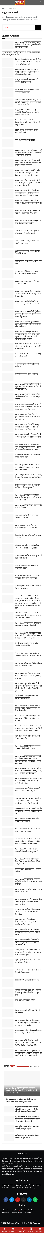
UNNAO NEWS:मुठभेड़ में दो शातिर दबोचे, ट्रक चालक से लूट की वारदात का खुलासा (27, 302)
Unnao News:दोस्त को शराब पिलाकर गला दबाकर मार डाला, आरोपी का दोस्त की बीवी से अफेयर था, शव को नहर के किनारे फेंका (28, 728)
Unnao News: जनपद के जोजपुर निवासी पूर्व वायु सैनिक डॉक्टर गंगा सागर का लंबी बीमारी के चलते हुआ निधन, (28, 387)
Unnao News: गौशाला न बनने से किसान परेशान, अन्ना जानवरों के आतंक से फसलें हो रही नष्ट (27, 932)
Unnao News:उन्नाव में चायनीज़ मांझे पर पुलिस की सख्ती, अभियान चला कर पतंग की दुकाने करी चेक (28, 417)
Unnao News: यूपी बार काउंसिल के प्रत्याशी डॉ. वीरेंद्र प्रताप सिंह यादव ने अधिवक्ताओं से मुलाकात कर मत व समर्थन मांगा (28, 1023)
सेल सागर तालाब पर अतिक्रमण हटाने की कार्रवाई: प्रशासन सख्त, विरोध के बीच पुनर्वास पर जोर (21, 53)
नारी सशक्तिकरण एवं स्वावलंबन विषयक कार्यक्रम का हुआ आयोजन (27, 91)
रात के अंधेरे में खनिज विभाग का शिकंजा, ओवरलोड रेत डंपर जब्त (27, 516)
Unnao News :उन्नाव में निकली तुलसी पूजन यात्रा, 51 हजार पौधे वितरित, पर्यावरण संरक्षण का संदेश (28, 718)
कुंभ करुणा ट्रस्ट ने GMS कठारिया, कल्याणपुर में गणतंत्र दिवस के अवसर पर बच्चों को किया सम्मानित (28, 477)
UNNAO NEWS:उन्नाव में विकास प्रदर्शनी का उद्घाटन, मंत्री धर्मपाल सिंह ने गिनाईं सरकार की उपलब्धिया (28, 294)
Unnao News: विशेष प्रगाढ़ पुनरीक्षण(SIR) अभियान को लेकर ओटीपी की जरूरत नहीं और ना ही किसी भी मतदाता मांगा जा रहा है (28, 1053)
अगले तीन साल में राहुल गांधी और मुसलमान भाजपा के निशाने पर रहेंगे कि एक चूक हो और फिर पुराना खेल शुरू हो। (28, 102)
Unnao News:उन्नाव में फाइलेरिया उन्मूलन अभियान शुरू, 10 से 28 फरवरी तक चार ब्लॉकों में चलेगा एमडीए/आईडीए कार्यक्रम (28, 427)
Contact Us (27, 1212)
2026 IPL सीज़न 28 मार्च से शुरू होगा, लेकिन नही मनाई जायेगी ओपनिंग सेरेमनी (28, 232)
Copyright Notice (16, 1212)
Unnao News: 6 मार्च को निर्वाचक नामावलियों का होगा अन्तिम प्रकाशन (25, 526)
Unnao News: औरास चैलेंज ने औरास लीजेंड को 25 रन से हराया (28, 506)
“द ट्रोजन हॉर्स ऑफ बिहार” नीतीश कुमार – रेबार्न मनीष (27, 365)
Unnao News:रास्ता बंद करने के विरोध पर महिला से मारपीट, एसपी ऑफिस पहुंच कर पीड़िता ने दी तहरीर (27, 708)
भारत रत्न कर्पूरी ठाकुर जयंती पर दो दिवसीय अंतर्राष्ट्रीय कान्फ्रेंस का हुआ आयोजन (27, 486)
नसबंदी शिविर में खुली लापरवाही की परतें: (27, 980)
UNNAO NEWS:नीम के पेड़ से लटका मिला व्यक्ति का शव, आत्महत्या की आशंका (27, 212)
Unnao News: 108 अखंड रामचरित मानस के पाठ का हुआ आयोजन (28, 890)
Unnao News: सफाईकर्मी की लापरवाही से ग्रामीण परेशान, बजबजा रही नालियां (28, 624)
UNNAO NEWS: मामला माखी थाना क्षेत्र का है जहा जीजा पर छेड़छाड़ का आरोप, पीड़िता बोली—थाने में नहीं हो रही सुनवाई (28, 153)
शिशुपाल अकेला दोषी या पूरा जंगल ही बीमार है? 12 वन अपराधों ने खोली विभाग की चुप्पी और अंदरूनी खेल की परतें (28, 62)
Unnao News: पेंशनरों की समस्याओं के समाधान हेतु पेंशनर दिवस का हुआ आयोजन (27, 850)
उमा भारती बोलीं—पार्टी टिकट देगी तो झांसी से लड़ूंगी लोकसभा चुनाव (28, 971)
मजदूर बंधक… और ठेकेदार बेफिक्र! (25, 1000)
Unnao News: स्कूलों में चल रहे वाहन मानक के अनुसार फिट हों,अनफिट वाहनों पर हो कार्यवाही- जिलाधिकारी (28, 781)
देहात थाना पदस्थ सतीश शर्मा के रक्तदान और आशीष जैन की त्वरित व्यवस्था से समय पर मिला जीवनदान (28, 912)
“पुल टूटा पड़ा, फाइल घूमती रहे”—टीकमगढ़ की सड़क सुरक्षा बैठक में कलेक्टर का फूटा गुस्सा (28, 992)
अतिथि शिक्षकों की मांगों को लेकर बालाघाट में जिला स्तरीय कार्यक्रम (28, 587)
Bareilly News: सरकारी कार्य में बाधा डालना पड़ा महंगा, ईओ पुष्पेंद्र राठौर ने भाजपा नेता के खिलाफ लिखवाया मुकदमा (28, 952)
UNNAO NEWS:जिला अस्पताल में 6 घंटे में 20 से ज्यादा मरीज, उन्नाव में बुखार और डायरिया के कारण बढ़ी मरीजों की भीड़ (28, 183)
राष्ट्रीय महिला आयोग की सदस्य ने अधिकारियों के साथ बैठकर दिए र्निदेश (28, 961)
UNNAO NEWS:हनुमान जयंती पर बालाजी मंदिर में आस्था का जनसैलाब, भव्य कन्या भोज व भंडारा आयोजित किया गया (28, 163)
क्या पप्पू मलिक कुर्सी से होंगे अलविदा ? (26, 374)
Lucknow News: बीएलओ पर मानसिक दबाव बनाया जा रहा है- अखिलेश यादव (28, 1031)
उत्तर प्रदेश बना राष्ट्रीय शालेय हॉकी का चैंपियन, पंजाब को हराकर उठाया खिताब (28, 664)
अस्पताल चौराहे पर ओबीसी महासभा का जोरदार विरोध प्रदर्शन (26, 567)
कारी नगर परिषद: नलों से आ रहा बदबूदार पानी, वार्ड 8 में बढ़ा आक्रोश (28, 556)
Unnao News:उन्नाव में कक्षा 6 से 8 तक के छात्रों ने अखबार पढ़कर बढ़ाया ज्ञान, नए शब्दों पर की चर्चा (28, 676)
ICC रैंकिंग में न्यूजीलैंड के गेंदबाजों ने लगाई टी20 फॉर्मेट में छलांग (27, 252)
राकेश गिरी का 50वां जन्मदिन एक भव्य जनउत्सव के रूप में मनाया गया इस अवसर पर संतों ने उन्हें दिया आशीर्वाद (28, 615)
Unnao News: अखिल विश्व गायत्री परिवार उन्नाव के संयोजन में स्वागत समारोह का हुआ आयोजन (27, 397)
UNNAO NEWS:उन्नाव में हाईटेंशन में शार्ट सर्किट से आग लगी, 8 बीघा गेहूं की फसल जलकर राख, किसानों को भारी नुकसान (27, 193)
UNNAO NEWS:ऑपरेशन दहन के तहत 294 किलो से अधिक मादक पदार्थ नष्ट (28, 222)
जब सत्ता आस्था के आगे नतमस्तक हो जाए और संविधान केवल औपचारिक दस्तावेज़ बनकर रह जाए (28, 811)
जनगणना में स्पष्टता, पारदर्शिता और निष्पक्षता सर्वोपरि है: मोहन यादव (28, 242)
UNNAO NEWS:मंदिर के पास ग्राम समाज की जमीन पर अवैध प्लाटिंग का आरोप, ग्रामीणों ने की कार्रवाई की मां (28, 346)
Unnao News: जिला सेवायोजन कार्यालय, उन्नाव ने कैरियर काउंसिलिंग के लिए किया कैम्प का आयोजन (27, 942)
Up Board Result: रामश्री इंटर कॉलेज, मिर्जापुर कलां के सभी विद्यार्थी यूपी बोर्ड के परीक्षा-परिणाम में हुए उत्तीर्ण (27, 72)
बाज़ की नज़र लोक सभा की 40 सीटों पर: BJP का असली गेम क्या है (28, 355)
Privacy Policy (14, 1210)
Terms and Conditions (27, 1210)
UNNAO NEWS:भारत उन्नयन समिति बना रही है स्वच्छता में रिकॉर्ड (28, 282)
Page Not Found (11, 8)
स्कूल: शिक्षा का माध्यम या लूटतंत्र (25, 140)
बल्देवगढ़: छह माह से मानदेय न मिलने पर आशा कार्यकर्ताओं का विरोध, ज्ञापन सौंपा (27, 546)
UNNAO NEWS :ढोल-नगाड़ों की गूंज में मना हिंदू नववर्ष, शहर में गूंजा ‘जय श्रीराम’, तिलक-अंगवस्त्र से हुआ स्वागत (28, 314)
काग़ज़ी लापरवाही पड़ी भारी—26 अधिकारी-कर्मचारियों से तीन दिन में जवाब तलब (28, 577)
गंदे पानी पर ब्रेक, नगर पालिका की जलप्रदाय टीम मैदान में (28, 536)
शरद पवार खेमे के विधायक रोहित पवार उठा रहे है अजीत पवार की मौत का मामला (27, 272)
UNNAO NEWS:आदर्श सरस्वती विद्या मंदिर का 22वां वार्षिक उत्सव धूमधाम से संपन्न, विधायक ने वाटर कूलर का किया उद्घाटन (27, 173)
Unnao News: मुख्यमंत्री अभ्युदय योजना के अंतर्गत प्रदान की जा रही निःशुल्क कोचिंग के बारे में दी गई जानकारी (28, 44)
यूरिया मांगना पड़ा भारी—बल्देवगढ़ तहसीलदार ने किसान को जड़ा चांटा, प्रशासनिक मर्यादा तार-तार (25, 922)
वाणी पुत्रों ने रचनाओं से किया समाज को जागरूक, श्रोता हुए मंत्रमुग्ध (26, 80)
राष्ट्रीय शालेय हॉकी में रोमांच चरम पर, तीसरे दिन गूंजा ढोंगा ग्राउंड (27, 737)
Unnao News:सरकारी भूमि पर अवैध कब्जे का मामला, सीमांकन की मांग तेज (27, 747)
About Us (5, 1210)
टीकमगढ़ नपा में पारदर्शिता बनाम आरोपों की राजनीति (28, 870)
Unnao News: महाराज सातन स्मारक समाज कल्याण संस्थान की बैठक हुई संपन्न (28, 830)
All (31, 1066)
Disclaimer (5, 1212)
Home (3, 8)
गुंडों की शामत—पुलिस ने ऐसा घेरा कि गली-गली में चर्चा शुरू (28, 1011)
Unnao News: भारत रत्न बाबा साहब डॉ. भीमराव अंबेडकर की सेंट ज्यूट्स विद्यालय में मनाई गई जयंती (27, 122)
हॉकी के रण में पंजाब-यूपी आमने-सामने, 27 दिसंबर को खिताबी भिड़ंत (27, 697)
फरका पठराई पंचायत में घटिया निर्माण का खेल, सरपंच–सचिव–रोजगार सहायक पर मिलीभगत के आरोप (27, 467)
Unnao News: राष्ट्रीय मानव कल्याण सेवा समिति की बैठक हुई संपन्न (27, 820)
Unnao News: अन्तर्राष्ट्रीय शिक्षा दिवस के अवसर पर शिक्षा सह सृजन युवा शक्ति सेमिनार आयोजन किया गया (28, 497)
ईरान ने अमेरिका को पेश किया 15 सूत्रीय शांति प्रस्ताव (28, 262)
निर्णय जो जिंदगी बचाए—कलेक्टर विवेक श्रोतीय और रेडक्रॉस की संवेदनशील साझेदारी (28, 654)
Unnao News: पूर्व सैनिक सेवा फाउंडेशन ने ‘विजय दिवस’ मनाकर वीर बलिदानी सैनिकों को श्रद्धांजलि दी (27, 861)
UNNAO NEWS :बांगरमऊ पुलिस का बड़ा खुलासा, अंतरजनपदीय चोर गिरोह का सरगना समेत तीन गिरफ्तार (28, 324)
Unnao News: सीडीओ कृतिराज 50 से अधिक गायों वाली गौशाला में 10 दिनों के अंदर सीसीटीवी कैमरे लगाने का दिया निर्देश (28, 1043)
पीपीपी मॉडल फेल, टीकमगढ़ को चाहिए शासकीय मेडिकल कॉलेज (26, 644)
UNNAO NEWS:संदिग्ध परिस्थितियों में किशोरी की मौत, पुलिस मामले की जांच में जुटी (28, 201)
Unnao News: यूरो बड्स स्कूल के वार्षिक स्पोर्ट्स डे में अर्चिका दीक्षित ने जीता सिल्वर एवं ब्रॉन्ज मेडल (28, 881)
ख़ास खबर (36, 1066)
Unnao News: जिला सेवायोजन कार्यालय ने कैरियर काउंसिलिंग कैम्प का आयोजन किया (28, 435)
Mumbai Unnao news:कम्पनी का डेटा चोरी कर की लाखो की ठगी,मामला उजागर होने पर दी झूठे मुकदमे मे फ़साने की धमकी (28, 407)
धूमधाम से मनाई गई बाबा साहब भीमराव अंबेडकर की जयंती (26, 131)
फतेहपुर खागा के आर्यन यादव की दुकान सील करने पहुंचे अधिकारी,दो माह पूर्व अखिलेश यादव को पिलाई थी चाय (28, 112)
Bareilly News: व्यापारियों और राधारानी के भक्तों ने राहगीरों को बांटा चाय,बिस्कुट (27, 789)
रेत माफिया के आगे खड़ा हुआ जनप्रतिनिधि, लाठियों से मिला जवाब (27, 456)
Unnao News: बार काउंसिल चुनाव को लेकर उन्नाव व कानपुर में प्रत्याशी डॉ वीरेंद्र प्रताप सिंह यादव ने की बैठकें (28, 902)
